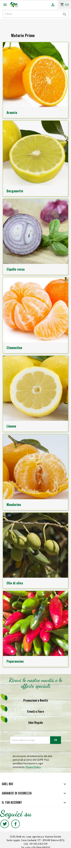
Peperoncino (15, 657)
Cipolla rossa (16, 268)
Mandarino (14, 501)
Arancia (12, 112)
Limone (11, 424)
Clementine (14, 346)
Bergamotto (15, 190)
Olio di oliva (15, 579)
